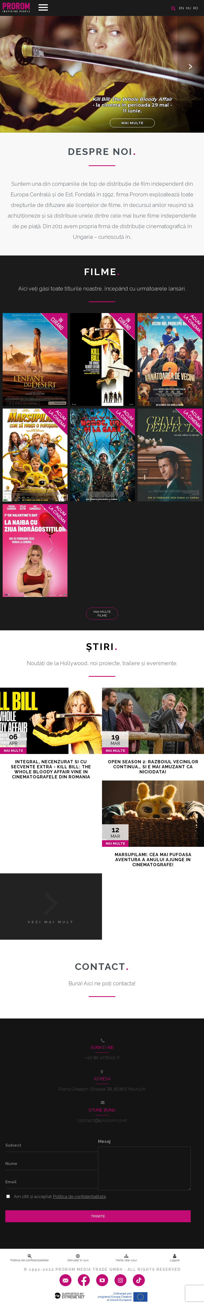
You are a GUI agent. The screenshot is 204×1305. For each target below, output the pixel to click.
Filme (102, 271)
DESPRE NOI (102, 151)
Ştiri (102, 646)
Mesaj (104, 1141)
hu (188, 8)
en (181, 8)
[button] (190, 66)
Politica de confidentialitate (79, 1196)
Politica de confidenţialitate (29, 1258)
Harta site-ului (126, 1258)
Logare (175, 1258)
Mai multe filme (102, 613)
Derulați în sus (77, 1258)
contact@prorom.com (102, 1120)
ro (195, 8)
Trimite (98, 1216)
